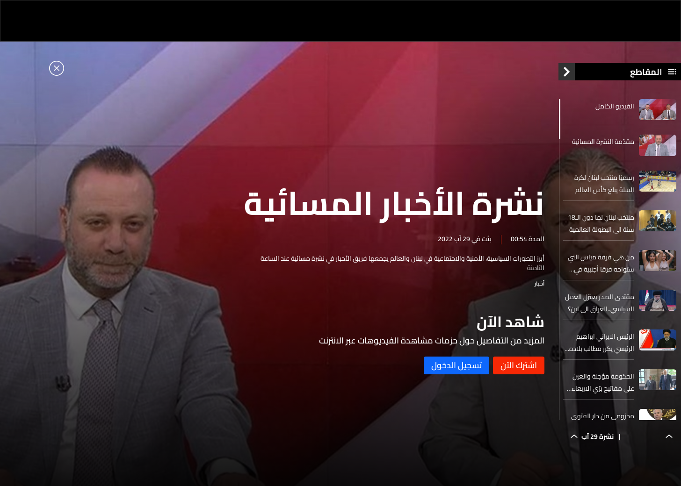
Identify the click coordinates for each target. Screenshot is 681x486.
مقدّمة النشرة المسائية (603, 142)
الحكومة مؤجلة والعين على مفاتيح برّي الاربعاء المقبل (603, 382)
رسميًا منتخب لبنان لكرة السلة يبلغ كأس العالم (604, 184)
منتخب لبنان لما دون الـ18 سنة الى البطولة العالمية (601, 223)
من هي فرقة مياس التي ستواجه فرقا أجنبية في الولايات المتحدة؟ (601, 263)
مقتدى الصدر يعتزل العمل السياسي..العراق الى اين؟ (599, 303)
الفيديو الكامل (614, 106)
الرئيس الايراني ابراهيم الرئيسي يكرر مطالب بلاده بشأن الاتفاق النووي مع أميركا (601, 342)
